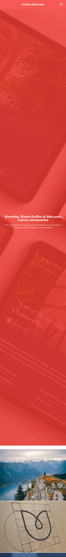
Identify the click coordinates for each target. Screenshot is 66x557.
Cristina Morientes (33, 4)
